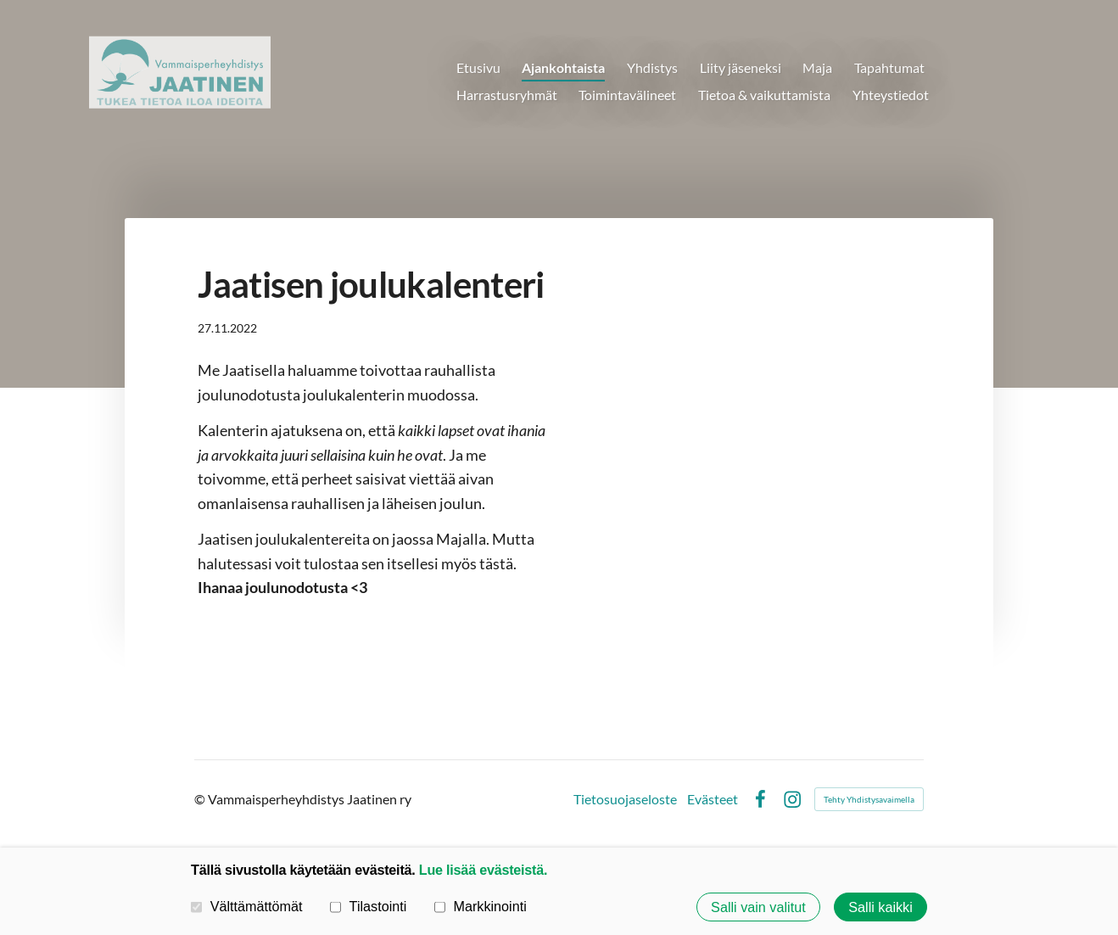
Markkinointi (480, 906)
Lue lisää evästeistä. (483, 869)
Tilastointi (368, 906)
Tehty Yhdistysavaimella (869, 799)
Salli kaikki (880, 907)
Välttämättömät (247, 906)
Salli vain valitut (758, 907)
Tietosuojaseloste (625, 799)
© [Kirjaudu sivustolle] (201, 799)
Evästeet (712, 799)
